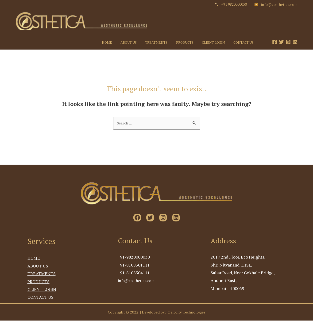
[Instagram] (288, 41)
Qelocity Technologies (186, 312)
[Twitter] (281, 41)
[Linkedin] (295, 41)
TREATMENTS (162, 42)
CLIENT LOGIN (216, 42)
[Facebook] (274, 41)
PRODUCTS (189, 42)
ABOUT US (136, 42)
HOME (116, 42)
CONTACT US (244, 42)
